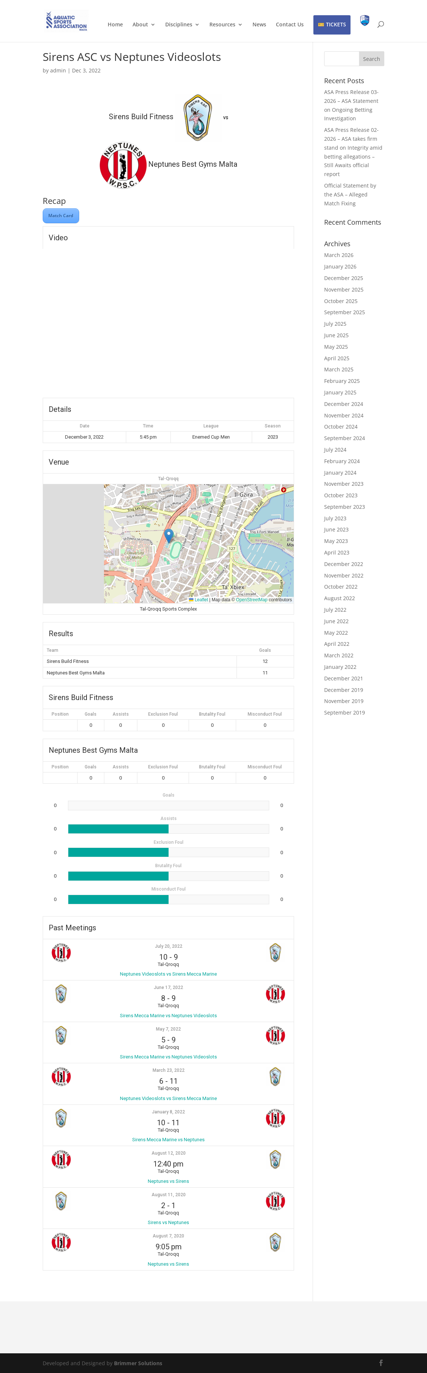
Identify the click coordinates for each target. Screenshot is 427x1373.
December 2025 (343, 278)
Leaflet (198, 599)
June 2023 (336, 529)
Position (60, 714)
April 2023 (336, 552)
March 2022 (338, 655)
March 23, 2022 (169, 1070)
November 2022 (344, 575)
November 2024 (344, 415)
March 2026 (338, 254)
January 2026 (340, 266)
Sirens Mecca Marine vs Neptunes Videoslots (168, 1015)
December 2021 (343, 678)
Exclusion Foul (163, 714)
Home (115, 25)
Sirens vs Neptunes (168, 1222)
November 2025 (344, 289)
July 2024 (335, 449)
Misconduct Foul (265, 714)
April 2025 (336, 358)
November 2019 (344, 701)
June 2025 (336, 335)
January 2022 (340, 666)
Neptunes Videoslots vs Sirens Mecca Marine (168, 974)
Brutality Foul (212, 714)
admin (58, 70)
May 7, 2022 (168, 1029)
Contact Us (290, 25)
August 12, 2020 (168, 1153)
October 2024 (341, 426)
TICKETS (336, 24)
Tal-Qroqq (168, 478)
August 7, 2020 (168, 1236)
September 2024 (344, 438)
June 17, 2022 (168, 987)
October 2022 (341, 586)
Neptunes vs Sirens (168, 1181)
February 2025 (342, 380)
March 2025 (338, 369)
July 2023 (335, 518)
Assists (121, 714)
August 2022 (339, 598)
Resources (222, 25)
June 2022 (336, 621)
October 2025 (341, 301)
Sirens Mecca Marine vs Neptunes (168, 1139)
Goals (91, 714)
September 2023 (344, 506)
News (259, 25)
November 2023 (344, 483)
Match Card (61, 215)
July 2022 (335, 609)
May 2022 (336, 632)
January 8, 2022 (168, 1112)
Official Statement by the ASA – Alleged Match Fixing (350, 194)
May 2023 (336, 540)
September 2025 (344, 312)
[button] (168, 536)
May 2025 (336, 346)
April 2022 (336, 643)
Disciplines (178, 25)
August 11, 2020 (168, 1194)
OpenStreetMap (252, 599)
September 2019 (344, 712)
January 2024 (340, 472)
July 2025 (335, 323)
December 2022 (343, 563)
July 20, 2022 (168, 946)
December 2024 (343, 403)
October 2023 (341, 495)
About (140, 25)
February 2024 (342, 461)
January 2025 (340, 392)
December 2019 (343, 689)
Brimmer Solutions (138, 1363)
